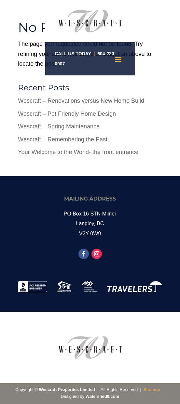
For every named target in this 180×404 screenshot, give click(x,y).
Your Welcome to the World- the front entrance (78, 152)
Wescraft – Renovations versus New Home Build (81, 101)
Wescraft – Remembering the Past (62, 139)
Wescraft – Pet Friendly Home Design (67, 114)
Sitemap (152, 389)
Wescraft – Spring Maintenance (59, 126)
